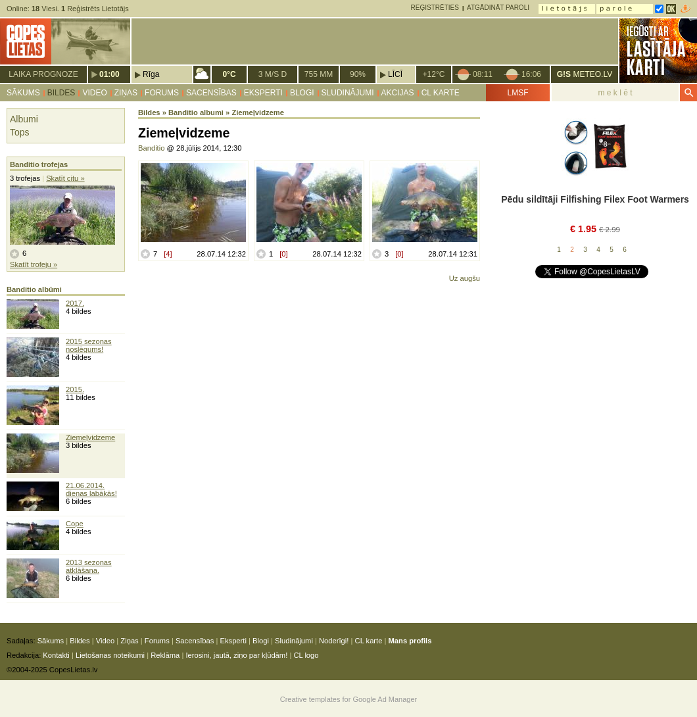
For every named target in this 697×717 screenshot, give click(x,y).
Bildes (61, 92)
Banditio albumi (196, 112)
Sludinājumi (348, 92)
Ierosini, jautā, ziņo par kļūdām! (236, 655)
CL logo (305, 655)
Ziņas (125, 92)
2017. (75, 303)
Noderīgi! (333, 641)
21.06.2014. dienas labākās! (91, 489)
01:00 (109, 74)
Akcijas (397, 92)
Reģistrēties (435, 7)
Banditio (151, 148)
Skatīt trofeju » (33, 264)
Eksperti (263, 92)
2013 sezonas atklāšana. (89, 566)
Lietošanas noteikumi (110, 655)
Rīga (151, 74)
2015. (75, 389)
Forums (162, 92)
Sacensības (211, 92)
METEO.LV (584, 74)
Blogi (302, 92)
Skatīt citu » (65, 178)
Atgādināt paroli (498, 7)
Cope (75, 524)
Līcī (395, 74)
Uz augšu (464, 278)
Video (94, 92)
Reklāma (165, 655)
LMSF (517, 92)
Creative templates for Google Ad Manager (349, 699)
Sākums (23, 92)
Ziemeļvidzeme (90, 437)
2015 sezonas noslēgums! (89, 345)
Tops (20, 132)
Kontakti (56, 655)
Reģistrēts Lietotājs (95, 8)
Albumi (24, 119)
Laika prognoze (43, 74)
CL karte (440, 92)
